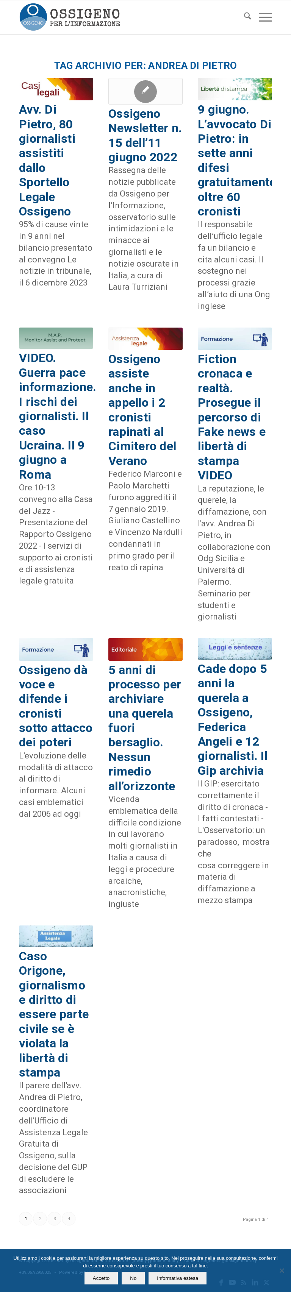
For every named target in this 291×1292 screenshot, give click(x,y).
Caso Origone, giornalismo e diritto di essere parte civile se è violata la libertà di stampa (54, 1014)
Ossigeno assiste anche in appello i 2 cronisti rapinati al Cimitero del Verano (142, 410)
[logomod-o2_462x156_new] (69, 17)
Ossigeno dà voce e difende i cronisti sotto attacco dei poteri (55, 706)
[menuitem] (243, 17)
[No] (281, 1270)
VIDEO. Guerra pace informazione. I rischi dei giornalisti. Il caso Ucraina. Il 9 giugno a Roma (57, 416)
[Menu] (261, 17)
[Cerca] (243, 17)
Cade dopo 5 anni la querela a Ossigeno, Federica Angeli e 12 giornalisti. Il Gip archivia (234, 720)
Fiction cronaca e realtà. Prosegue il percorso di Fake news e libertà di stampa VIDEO (232, 417)
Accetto (101, 1278)
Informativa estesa (177, 1278)
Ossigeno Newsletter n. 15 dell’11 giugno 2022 (145, 135)
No (133, 1278)
